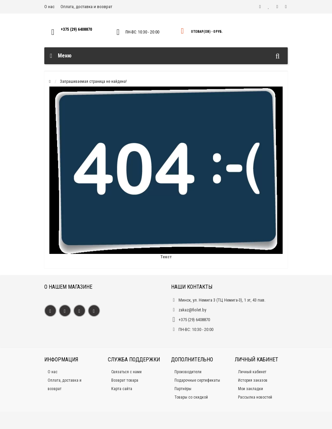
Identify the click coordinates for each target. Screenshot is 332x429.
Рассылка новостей (255, 397)
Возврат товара (124, 380)
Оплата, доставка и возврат (86, 6)
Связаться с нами (126, 372)
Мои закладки (250, 388)
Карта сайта (121, 388)
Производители (187, 372)
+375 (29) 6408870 (76, 29)
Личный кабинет (252, 372)
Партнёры (182, 388)
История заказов (252, 380)
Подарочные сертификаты (197, 380)
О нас (49, 6)
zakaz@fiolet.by (192, 309)
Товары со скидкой (191, 397)
